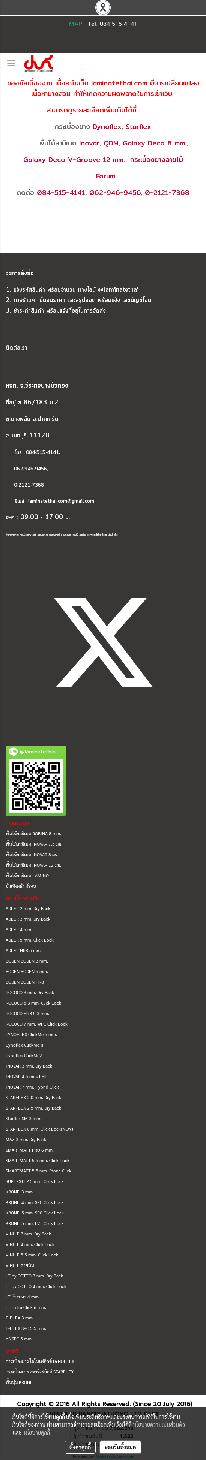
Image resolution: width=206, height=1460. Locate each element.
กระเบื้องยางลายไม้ (156, 159)
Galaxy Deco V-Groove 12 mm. (74, 159)
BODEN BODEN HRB (25, 982)
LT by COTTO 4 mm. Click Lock (36, 1286)
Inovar (89, 143)
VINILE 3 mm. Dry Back (28, 1234)
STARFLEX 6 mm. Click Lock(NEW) (39, 1129)
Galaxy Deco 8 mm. (154, 143)
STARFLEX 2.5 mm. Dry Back (33, 1108)
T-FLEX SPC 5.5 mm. (26, 1328)
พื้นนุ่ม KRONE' (19, 1382)
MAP (75, 24)
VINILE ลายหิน (20, 1265)
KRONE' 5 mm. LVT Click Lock (35, 1223)
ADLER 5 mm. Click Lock (30, 940)
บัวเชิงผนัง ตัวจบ (21, 886)
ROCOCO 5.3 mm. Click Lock (33, 1003)
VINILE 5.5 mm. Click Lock (32, 1255)
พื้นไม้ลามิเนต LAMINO (27, 875)
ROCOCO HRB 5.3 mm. (27, 1013)
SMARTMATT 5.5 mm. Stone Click (38, 1171)
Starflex (138, 126)
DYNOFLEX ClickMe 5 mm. (31, 1034)
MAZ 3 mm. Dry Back (26, 1139)
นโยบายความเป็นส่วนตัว (159, 1424)
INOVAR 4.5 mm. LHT (26, 1076)
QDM (111, 143)
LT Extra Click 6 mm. (26, 1307)
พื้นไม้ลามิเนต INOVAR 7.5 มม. (34, 844)
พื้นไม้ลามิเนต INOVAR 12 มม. (33, 865)
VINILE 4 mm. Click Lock (30, 1244)
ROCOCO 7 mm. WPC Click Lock (37, 1024)
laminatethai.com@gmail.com (61, 501)
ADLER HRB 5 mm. (24, 950)
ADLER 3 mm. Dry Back (28, 919)
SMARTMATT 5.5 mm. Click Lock (37, 1160)
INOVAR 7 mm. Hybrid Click (32, 1087)
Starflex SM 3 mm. (23, 1118)
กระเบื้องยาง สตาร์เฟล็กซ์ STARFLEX (40, 1372)
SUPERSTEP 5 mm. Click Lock (35, 1181)
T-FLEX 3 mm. (20, 1318)
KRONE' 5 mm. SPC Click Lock (35, 1213)
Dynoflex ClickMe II (25, 1045)
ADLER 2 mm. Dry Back (28, 908)
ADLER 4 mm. (19, 929)
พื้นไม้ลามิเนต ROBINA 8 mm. (33, 833)
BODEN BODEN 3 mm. (27, 961)
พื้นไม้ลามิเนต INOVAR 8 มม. (32, 854)
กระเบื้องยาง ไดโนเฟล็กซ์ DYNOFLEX (40, 1361)
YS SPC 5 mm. (19, 1339)
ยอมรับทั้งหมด (120, 1447)
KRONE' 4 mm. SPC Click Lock (35, 1202)
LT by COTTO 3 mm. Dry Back (34, 1276)
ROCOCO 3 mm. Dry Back (30, 992)
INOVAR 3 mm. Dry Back (29, 1066)
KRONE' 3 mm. (20, 1192)
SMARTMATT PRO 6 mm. (30, 1150)
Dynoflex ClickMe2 (24, 1055)
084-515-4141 (61, 192)
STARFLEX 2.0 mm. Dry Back (33, 1097)
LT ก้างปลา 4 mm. (23, 1297)
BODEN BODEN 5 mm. (27, 971)
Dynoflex (107, 126)
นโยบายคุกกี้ (37, 1432)
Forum (105, 176)
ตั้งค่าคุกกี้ (80, 1447)
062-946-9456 (115, 192)
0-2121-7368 (167, 192)
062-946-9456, (27, 469)
